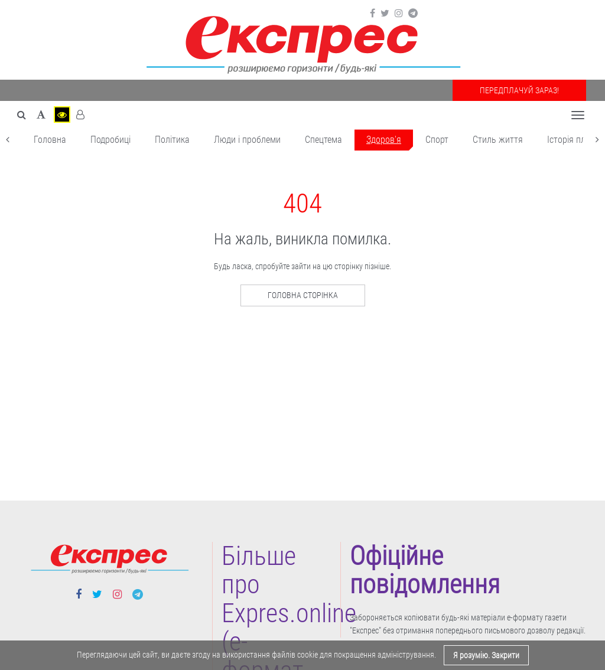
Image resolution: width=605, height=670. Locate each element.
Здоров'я (383, 139)
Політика (172, 139)
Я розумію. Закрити (486, 655)
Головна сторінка (303, 295)
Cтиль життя (498, 139)
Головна (50, 139)
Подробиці (110, 139)
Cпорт (436, 139)
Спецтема (323, 139)
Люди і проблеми (247, 139)
